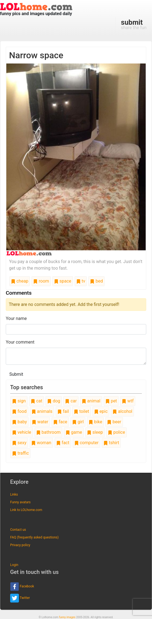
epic (101, 411)
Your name (16, 318)
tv (80, 281)
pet (111, 401)
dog (53, 401)
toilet (81, 411)
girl (78, 421)
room (41, 281)
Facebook (22, 586)
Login (14, 565)
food (19, 411)
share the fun (134, 24)
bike (95, 421)
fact (62, 442)
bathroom (48, 432)
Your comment (20, 342)
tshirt (111, 442)
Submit (16, 374)
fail (63, 411)
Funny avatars (20, 502)
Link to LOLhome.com (26, 510)
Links (14, 494)
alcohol (122, 411)
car (71, 401)
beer (114, 421)
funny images (67, 617)
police (116, 432)
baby (19, 421)
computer (86, 442)
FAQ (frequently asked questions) (34, 537)
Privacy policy (20, 545)
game (74, 432)
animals (42, 411)
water (40, 421)
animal (91, 401)
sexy (19, 442)
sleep (95, 432)
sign (19, 401)
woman (41, 442)
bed (96, 281)
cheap (19, 281)
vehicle (21, 432)
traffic (20, 453)
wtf (128, 401)
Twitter (20, 598)
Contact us (18, 530)
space (62, 281)
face (60, 421)
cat (36, 401)
